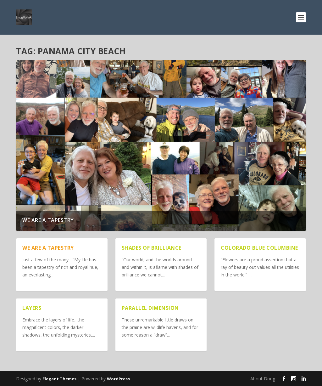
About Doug (262, 379)
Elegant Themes (59, 379)
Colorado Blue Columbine (259, 247)
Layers (31, 307)
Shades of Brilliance (151, 247)
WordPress (118, 379)
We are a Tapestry (48, 220)
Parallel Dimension (150, 307)
